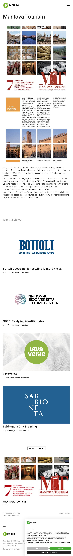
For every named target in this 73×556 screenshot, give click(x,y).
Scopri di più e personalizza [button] (49, 552)
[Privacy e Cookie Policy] (12, 549)
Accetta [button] (60, 548)
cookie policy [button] (42, 535)
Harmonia (16, 513)
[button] (70, 522)
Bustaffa (15, 515)
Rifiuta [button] (37, 548)
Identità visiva (64, 513)
